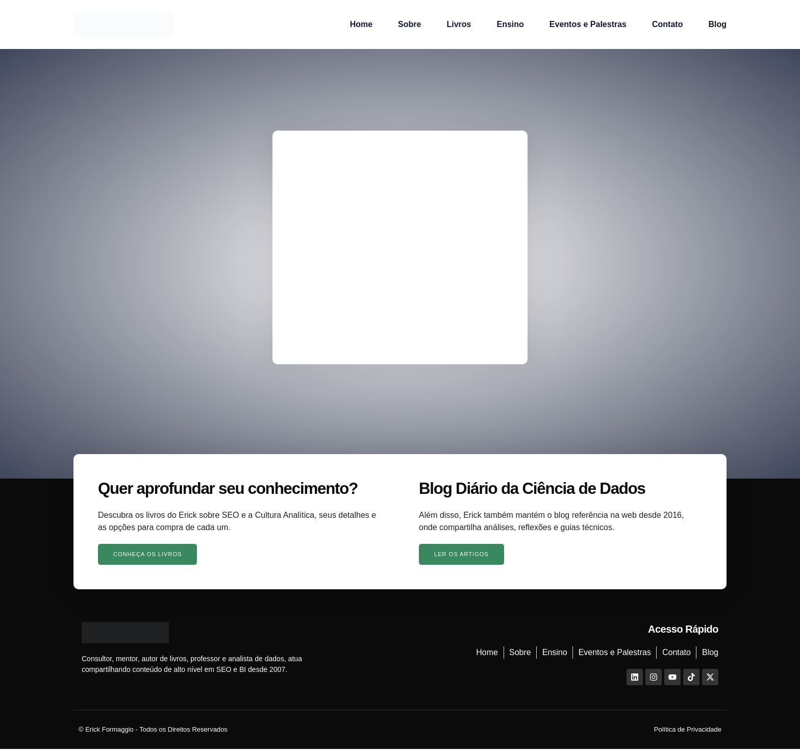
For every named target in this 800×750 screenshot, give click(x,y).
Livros (458, 24)
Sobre (409, 24)
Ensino (509, 24)
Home (361, 24)
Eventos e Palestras (588, 24)
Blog (717, 24)
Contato (667, 24)
